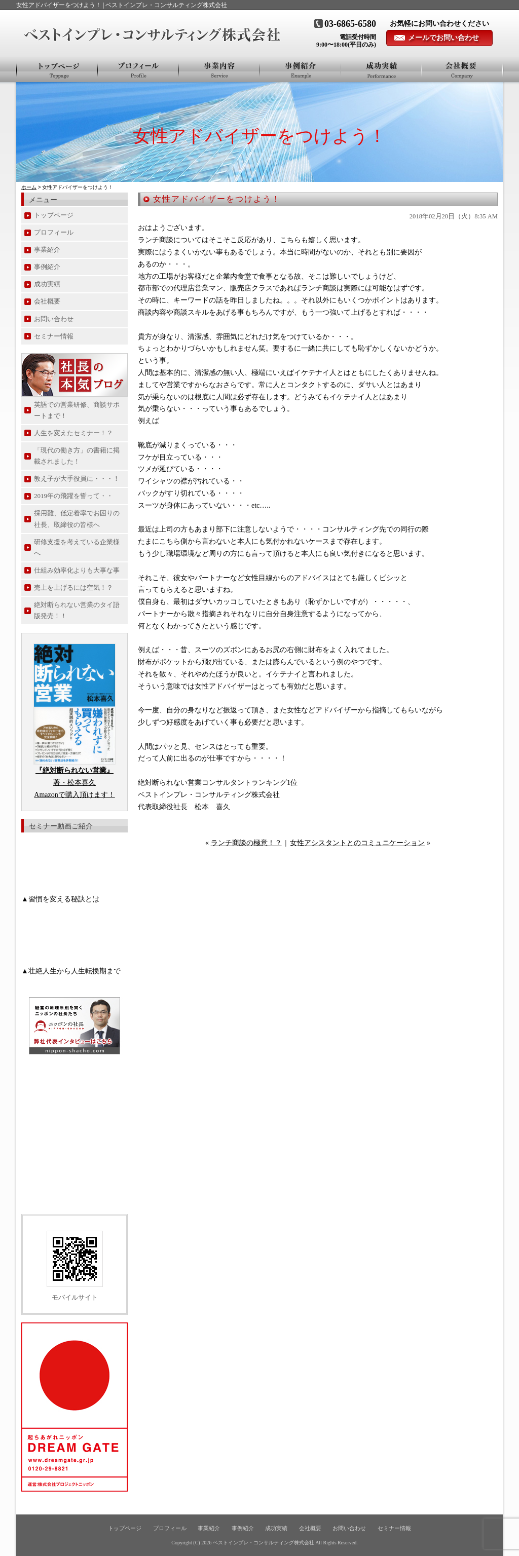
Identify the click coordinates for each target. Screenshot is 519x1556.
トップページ (57, 69)
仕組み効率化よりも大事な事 (77, 570)
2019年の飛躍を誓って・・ (73, 496)
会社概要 (462, 69)
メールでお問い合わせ (443, 38)
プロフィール (138, 69)
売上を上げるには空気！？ (73, 587)
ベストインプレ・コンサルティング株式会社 (263, 1542)
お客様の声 (381, 69)
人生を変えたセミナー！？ (73, 433)
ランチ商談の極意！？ (246, 843)
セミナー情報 (53, 336)
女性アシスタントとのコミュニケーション (357, 843)
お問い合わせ (53, 319)
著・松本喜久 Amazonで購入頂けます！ (74, 783)
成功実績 (47, 284)
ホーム (28, 187)
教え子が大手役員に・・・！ (77, 478)
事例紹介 (300, 69)
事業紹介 (219, 69)
